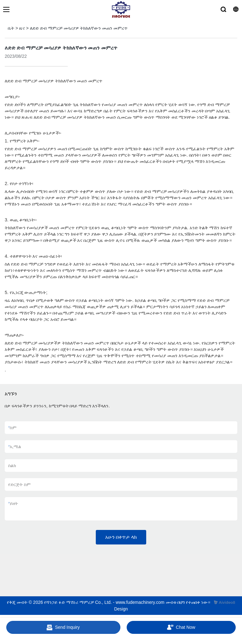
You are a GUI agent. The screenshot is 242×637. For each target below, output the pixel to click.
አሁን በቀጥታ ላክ (121, 537)
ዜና (22, 28)
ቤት (11, 28)
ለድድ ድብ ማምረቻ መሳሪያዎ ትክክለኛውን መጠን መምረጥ (79, 28)
